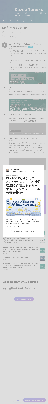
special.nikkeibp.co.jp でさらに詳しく (23, 231)
